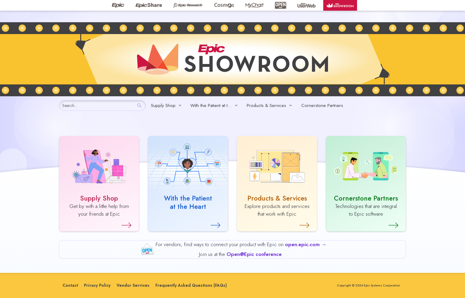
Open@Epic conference (254, 254)
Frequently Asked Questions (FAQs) (191, 285)
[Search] (139, 105)
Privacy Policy (97, 285)
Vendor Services (133, 285)
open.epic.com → (306, 244)
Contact (70, 285)
